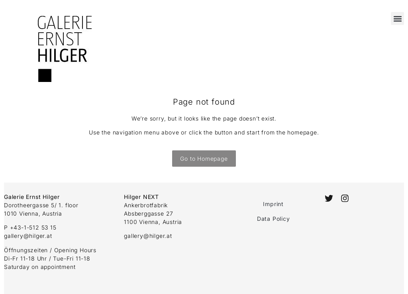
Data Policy (273, 218)
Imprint (273, 204)
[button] (397, 18)
